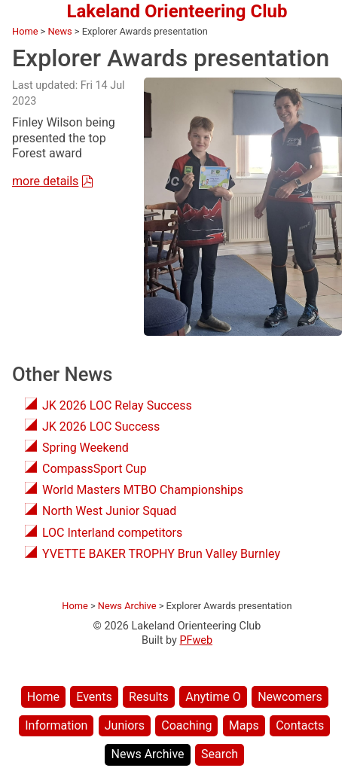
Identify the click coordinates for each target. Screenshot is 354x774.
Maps (244, 725)
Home (43, 697)
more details (45, 181)
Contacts (300, 725)
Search (219, 754)
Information (56, 725)
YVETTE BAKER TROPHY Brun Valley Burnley (161, 554)
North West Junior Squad (109, 511)
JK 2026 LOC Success (101, 426)
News (59, 31)
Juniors (125, 725)
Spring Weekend (85, 447)
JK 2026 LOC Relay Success (117, 405)
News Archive (147, 754)
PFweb (196, 640)
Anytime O (212, 697)
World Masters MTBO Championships (142, 490)
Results (149, 697)
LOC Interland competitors (112, 533)
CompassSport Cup (94, 469)
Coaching (186, 725)
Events (93, 697)
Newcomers (290, 697)
